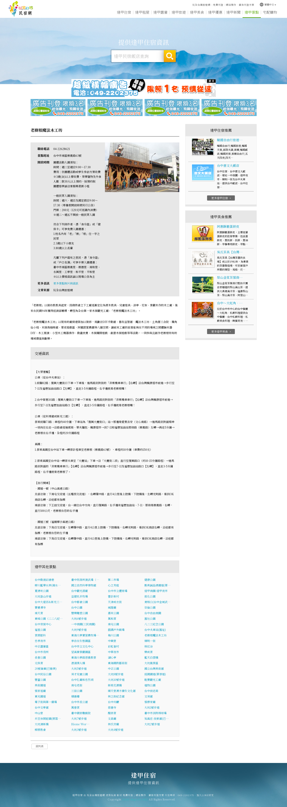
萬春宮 (75, 707)
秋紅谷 (148, 646)
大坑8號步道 (115, 674)
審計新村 (113, 596)
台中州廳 (113, 702)
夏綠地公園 (42, 591)
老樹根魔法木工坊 (155, 635)
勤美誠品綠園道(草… (157, 585)
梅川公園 (113, 635)
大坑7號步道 (79, 719)
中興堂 (112, 641)
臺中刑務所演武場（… (85, 580)
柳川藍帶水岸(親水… (48, 585)
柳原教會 (40, 730)
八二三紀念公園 (154, 624)
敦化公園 (149, 596)
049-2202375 (186, 799)
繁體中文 (267, 4)
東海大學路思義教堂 (83, 657)
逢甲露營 (160, 12)
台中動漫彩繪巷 (44, 580)
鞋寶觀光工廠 (152, 680)
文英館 (148, 696)
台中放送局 (151, 691)
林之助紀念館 (116, 696)
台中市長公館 (79, 702)
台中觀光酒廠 (79, 591)
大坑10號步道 (116, 680)
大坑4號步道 (115, 730)
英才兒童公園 (79, 674)
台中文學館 (42, 707)
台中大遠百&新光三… (48, 602)
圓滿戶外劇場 (116, 630)
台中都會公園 (79, 602)
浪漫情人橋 (78, 663)
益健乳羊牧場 (79, 596)
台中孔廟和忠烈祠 (82, 680)
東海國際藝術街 (117, 663)
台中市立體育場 (117, 591)
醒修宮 (112, 713)
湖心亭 (112, 657)
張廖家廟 (149, 702)
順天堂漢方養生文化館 (122, 691)
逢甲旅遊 (179, 12)
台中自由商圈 (152, 613)
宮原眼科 (40, 635)
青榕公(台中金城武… (157, 602)
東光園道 (40, 696)
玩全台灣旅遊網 (201, 4)
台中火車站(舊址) (155, 630)
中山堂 (39, 713)
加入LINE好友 (205, 799)
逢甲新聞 (233, 12)
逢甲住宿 (21, 9)
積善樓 (75, 696)
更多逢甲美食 (221, 331)
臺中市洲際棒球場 (155, 713)
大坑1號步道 (151, 707)
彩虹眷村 (113, 646)
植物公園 (149, 685)
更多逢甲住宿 (221, 198)
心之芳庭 (113, 585)
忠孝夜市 (40, 641)
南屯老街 (76, 685)
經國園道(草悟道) (155, 674)
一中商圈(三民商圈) (83, 624)
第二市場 (113, 580)
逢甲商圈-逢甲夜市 (156, 591)
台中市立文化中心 (82, 646)
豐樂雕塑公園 (79, 613)
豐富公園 (40, 680)
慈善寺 (112, 707)
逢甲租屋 (142, 12)
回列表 (39, 746)
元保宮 (39, 663)
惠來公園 (113, 613)
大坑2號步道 (152, 724)
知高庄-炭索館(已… (156, 719)
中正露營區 (42, 646)
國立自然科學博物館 (83, 585)
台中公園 (76, 607)
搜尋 (170, 56)
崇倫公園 (149, 607)
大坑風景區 (151, 663)
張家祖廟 (40, 691)
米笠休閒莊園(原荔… (48, 719)
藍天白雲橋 (151, 657)
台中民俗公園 (43, 674)
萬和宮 (112, 619)
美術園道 (40, 685)
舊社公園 (149, 619)
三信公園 (76, 691)
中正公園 (113, 669)
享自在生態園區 (81, 641)
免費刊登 (218, 4)
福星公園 (40, 630)
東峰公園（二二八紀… (49, 619)
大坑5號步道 (79, 669)
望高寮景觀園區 (81, 652)
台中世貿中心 (43, 624)
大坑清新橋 (42, 724)
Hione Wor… (80, 724)
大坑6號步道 (79, 619)
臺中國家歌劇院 (81, 713)
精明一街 (149, 641)
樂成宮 (148, 652)
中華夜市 (113, 652)
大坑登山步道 (43, 596)
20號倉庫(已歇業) (46, 669)
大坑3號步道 (79, 730)
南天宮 (39, 613)
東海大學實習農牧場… (85, 635)
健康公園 (149, 580)
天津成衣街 (115, 602)
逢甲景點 (252, 12)
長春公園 (40, 657)
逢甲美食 (197, 12)
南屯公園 (113, 624)
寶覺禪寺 (40, 607)
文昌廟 (112, 719)
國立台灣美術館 (154, 669)
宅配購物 (270, 12)
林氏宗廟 (113, 724)
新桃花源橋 (115, 685)
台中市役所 (42, 652)
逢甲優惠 (215, 12)
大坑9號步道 (79, 630)
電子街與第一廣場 (46, 702)
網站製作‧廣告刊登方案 (240, 4)
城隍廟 (112, 607)
